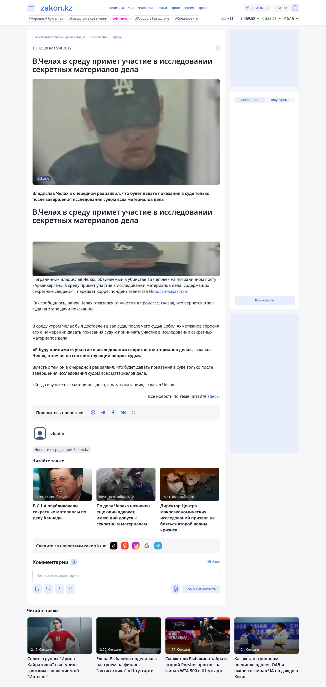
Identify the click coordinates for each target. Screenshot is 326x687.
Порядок (116, 37)
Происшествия (182, 8)
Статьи (161, 8)
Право (203, 8)
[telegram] (103, 412)
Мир (131, 8)
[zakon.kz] (56, 8)
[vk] (123, 412)
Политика (116, 8)
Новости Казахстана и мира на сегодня (59, 37)
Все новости (98, 37)
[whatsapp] (93, 412)
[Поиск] (295, 8)
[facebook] (113, 412)
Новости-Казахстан (168, 291)
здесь (212, 396)
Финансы (145, 8)
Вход (216, 561)
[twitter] (133, 412)
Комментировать (200, 589)
